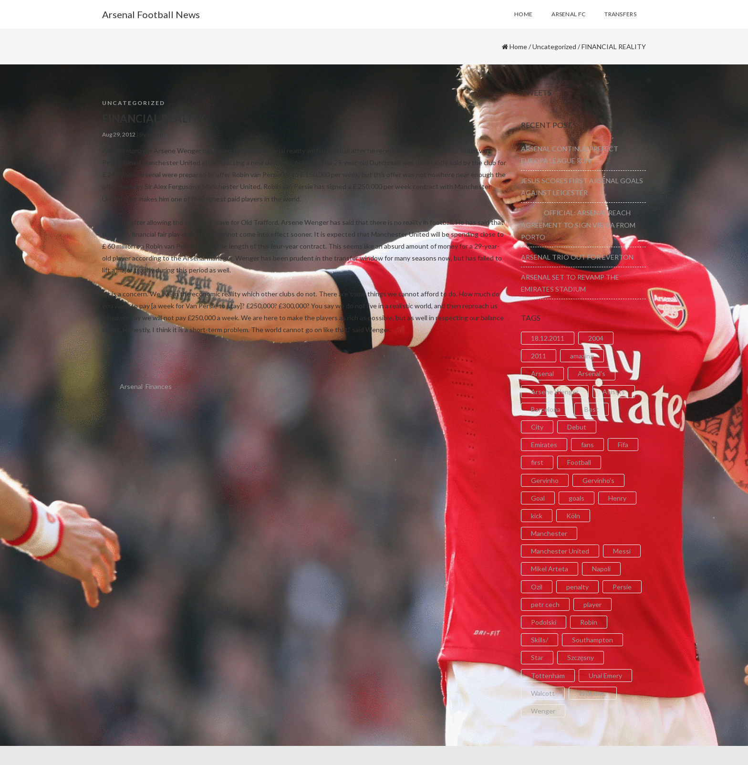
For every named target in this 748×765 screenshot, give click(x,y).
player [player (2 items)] (592, 604)
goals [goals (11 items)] (576, 498)
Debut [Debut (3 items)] (576, 427)
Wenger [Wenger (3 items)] (543, 711)
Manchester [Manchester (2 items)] (549, 533)
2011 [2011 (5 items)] (538, 356)
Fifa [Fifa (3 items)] (623, 444)
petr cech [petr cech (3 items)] (545, 604)
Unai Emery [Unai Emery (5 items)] (605, 675)
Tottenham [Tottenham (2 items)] (548, 675)
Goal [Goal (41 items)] (538, 498)
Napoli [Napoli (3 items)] (601, 569)
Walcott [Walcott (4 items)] (543, 693)
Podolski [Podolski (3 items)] (543, 622)
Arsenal (131, 386)
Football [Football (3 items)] (579, 462)
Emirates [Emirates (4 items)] (544, 444)
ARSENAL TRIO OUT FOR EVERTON (577, 257)
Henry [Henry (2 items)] (617, 498)
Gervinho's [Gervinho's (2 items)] (598, 480)
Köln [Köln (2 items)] (573, 516)
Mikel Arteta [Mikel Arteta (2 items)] (549, 569)
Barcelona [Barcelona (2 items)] (546, 409)
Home (518, 46)
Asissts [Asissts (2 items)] (614, 392)
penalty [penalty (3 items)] (577, 587)
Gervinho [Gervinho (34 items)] (545, 480)
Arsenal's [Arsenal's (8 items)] (591, 373)
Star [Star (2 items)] (537, 657)
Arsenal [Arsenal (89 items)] (542, 373)
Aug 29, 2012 (118, 134)
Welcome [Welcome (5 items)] (593, 693)
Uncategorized (554, 46)
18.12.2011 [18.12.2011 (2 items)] (547, 338)
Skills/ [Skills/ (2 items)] (539, 640)
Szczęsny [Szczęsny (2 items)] (580, 657)
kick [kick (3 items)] (536, 516)
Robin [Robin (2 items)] (588, 622)
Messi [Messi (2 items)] (622, 551)
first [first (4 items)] (537, 462)
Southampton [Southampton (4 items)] (592, 640)
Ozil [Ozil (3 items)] (536, 587)
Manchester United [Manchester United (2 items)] (560, 551)
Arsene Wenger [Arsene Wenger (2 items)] (555, 392)
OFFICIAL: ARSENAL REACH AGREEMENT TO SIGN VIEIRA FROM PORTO (578, 225)
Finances (158, 386)
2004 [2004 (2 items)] (595, 338)
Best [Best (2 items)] (591, 409)
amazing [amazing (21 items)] (582, 356)
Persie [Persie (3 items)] (622, 587)
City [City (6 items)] (537, 427)
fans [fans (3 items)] (587, 444)
